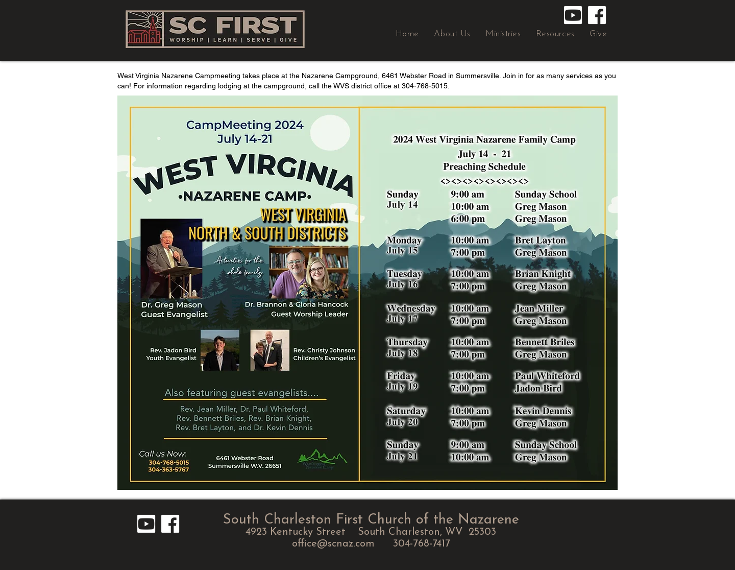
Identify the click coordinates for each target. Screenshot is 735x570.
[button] (452, 34)
